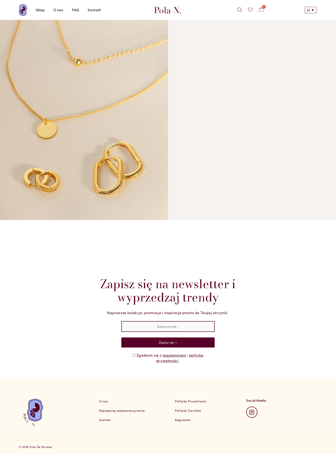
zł (308, 10)
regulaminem (174, 355)
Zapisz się (168, 342)
